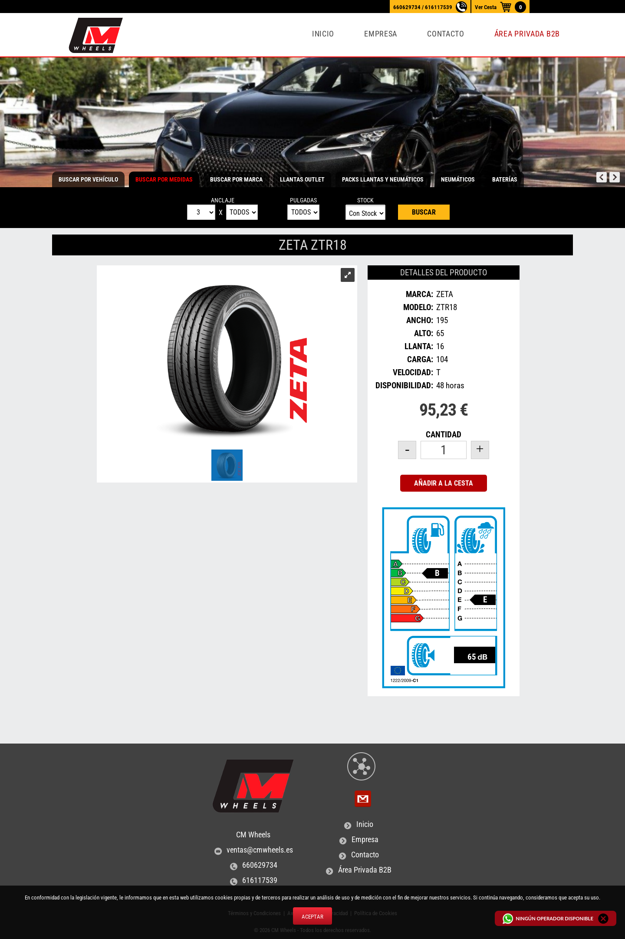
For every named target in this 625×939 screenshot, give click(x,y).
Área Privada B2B (527, 34)
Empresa (380, 34)
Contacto (445, 34)
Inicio (323, 34)
